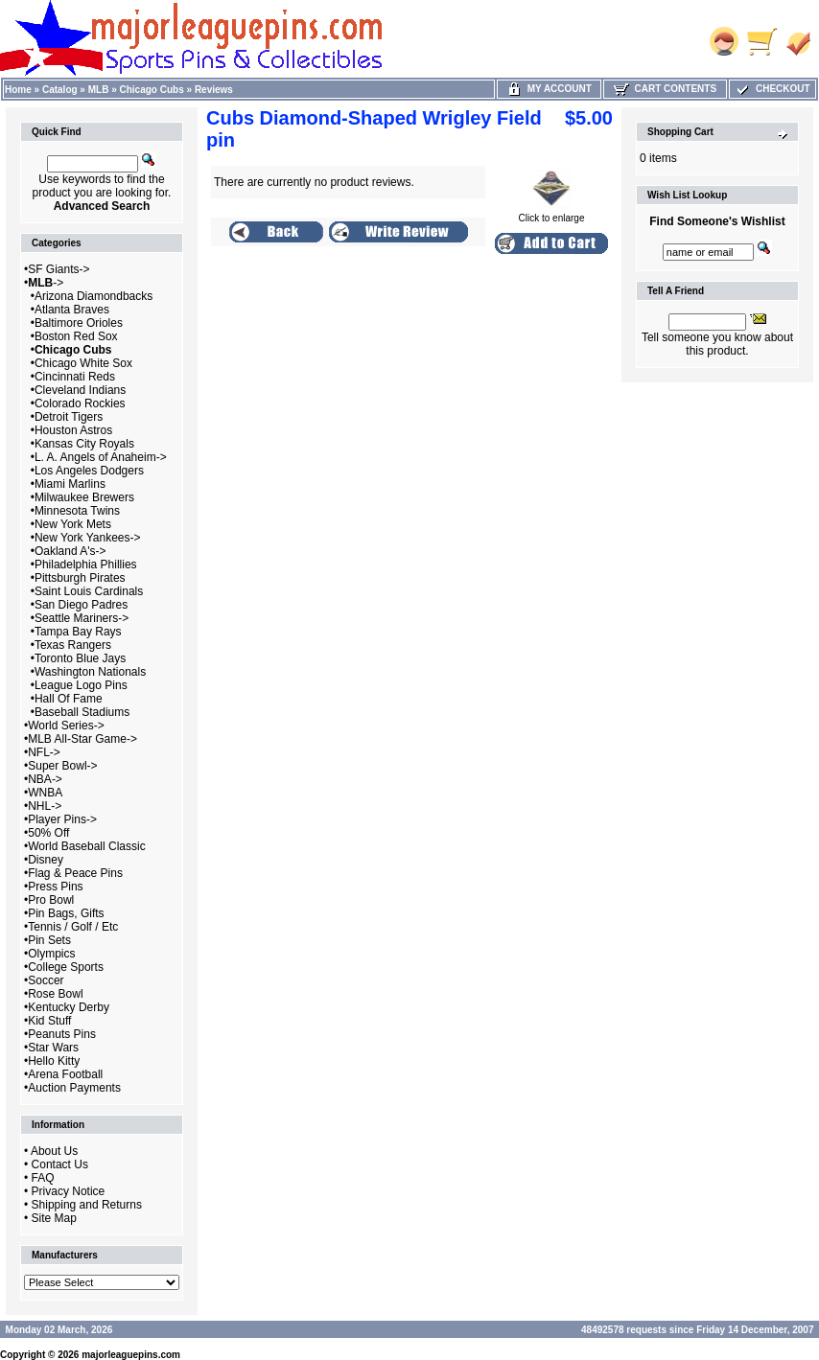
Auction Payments (74, 1088)
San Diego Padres (81, 604)
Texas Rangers (73, 645)
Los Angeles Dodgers (89, 470)
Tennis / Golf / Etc (73, 927)
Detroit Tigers (69, 417)
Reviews (214, 89)
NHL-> (44, 806)
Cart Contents (665, 88)
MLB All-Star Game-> (82, 739)
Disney (45, 859)
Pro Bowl (51, 900)
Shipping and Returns (87, 1204)
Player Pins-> (62, 819)
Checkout (772, 88)
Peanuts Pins (62, 1034)
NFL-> (44, 752)
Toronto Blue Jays (80, 658)
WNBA (45, 792)
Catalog (60, 89)
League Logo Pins (81, 685)
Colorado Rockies (80, 403)
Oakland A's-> (70, 551)
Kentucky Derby (68, 1007)
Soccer (45, 980)
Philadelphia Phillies (86, 564)
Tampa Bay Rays (78, 631)
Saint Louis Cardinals (89, 591)
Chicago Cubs (152, 89)
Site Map (54, 1218)
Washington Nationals (90, 672)
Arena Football (65, 1074)
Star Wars (53, 1047)
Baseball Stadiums (82, 712)
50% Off (48, 833)
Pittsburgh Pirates (80, 578)
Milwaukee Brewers (84, 497)
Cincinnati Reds (75, 376)
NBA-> (45, 779)
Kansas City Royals (84, 443)
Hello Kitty (54, 1061)
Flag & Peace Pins (75, 873)
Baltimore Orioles (79, 323)
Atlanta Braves (72, 309)
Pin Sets (49, 940)
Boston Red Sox (76, 336)
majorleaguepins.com (131, 1354)
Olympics (51, 953)
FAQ (43, 1178)
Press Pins (55, 886)
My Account (549, 88)
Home (18, 89)
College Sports (66, 967)
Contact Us (60, 1164)
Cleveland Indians (80, 390)
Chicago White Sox (83, 363)
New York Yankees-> (88, 537)
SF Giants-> (58, 269)
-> (45, 282)
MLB (98, 89)
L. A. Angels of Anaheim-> (101, 457)
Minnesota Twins (77, 511)
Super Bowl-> (62, 765)
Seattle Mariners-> (82, 618)
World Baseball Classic (87, 846)
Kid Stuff (49, 1020)
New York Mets (73, 524)
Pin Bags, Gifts (66, 913)
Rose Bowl (55, 994)
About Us (54, 1151)
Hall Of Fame (69, 698)
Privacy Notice (68, 1191)
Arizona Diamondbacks (93, 296)
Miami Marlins (70, 484)
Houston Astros (73, 430)
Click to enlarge (552, 213)
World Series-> (66, 725)
